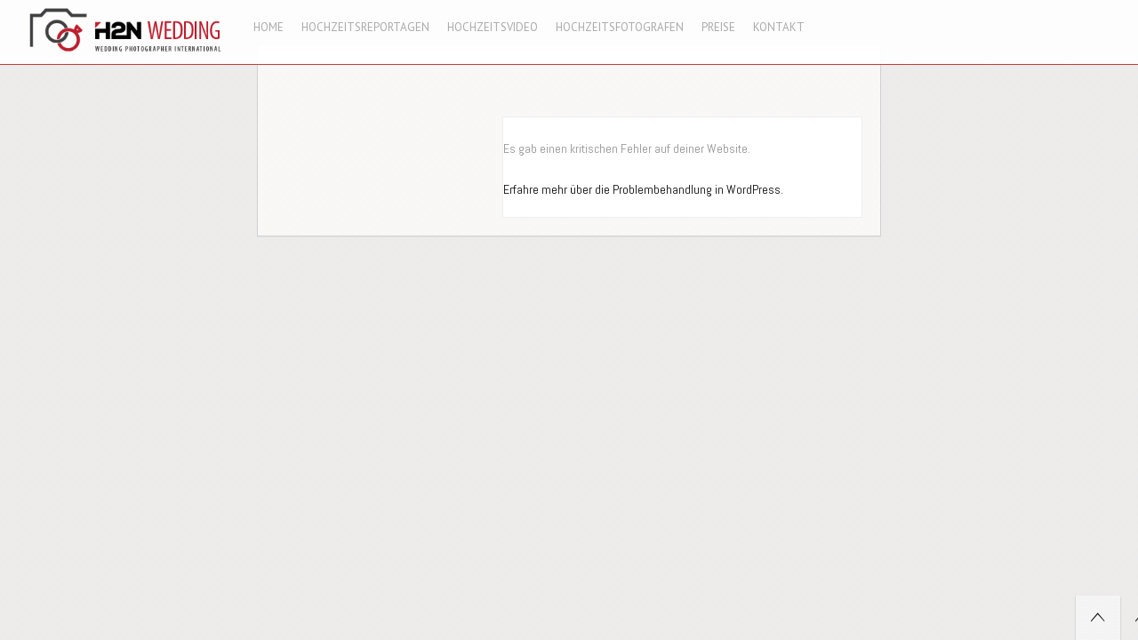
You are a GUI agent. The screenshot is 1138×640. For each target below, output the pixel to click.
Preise (718, 27)
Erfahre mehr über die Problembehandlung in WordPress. (643, 189)
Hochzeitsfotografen (620, 27)
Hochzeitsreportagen (365, 27)
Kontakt (779, 27)
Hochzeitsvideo (492, 27)
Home (268, 27)
